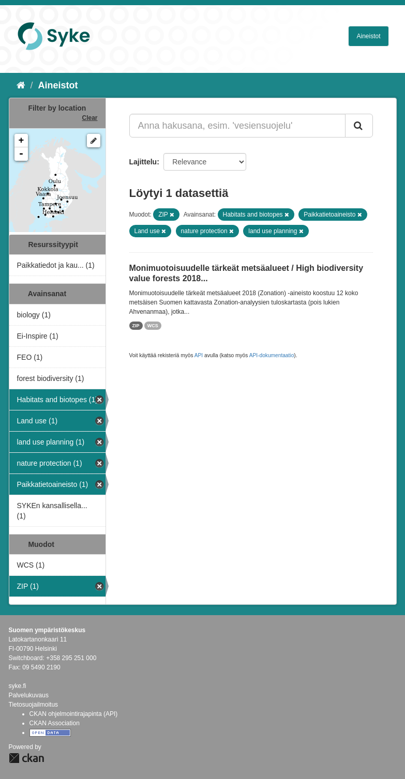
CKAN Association (54, 723)
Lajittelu (143, 162)
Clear (89, 117)
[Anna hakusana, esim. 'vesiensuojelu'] (237, 126)
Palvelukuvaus (29, 695)
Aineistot (368, 36)
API (198, 355)
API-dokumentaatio (271, 355)
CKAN (26, 758)
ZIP (136, 325)
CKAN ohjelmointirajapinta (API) (73, 713)
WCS (152, 325)
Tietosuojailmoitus (33, 704)
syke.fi (17, 686)
